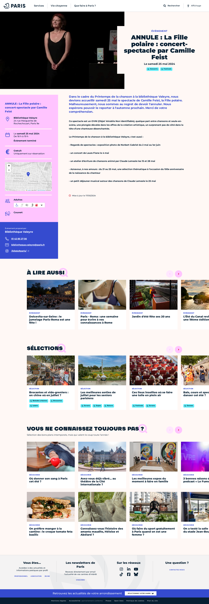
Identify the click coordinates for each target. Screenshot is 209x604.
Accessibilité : (86, 601)
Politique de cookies (135, 601)
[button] (28, 174)
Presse (108, 601)
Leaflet (28, 190)
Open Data (119, 601)
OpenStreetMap (41, 190)
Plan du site (152, 601)
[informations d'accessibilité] (29, 205)
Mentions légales (58, 601)
